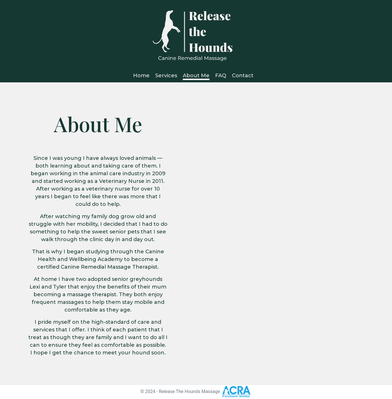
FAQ (220, 75)
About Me (196, 75)
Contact (242, 75)
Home (141, 75)
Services (166, 75)
